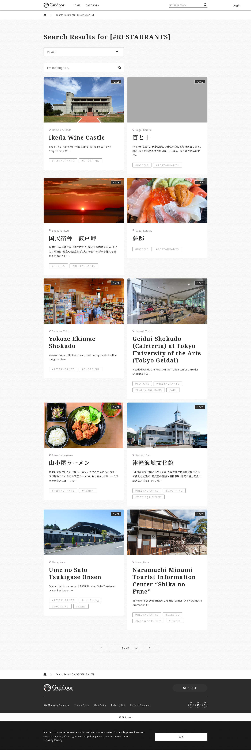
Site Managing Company (56, 705)
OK (181, 737)
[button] (84, 52)
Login (237, 5)
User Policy (100, 705)
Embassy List (118, 705)
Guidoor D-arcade (140, 705)
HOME (76, 5)
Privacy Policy (81, 705)
